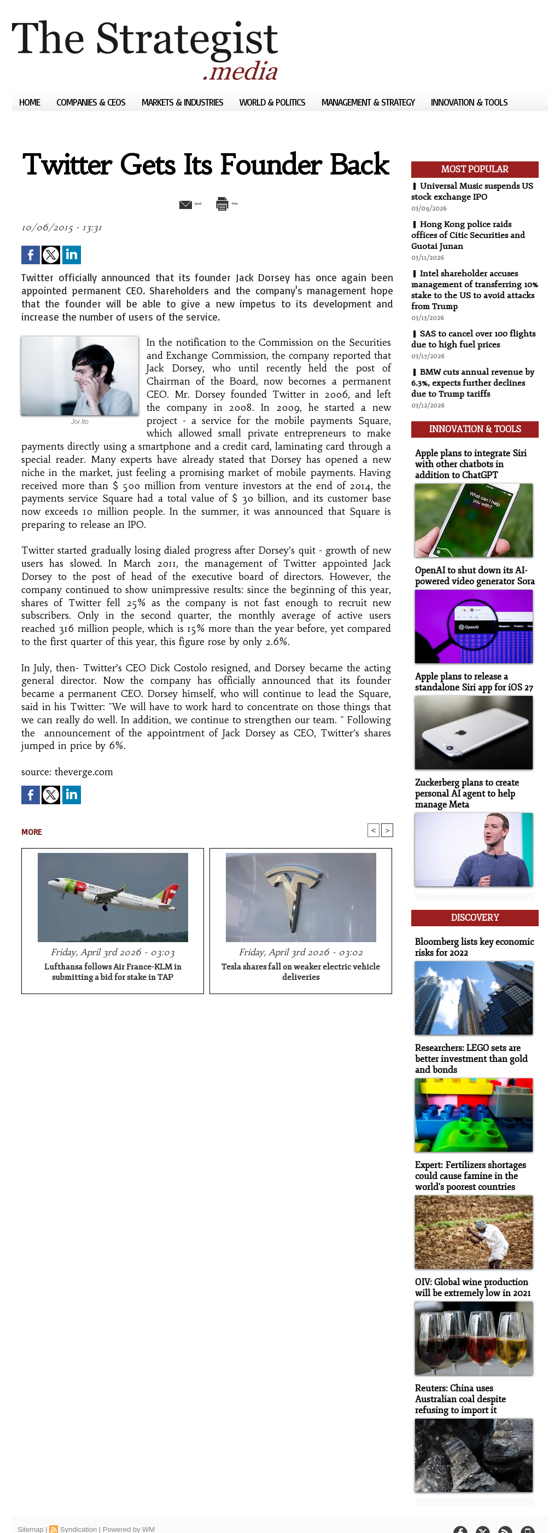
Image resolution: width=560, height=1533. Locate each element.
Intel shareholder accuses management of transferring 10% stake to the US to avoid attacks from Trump (467, 290)
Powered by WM (129, 1508)
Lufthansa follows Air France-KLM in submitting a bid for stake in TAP (113, 973)
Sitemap (31, 1508)
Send (180, 202)
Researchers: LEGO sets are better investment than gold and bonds (467, 1043)
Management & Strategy (369, 102)
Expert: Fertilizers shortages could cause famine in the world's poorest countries (467, 1158)
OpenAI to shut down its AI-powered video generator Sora (471, 569)
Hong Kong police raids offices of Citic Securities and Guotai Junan (468, 235)
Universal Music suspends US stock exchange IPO (473, 191)
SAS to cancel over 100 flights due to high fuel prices (474, 339)
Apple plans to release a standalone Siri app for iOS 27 (469, 674)
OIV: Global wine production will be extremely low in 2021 (469, 1268)
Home (30, 102)
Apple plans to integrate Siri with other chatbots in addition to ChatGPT (473, 459)
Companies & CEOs (91, 102)
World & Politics (273, 102)
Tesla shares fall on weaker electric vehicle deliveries (300, 973)
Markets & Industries (183, 102)
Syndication (78, 1508)
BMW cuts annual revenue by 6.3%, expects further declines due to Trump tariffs (473, 383)
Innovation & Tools (469, 102)
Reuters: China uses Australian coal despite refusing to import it (472, 1379)
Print (234, 202)
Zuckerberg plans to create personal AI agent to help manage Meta (464, 784)
